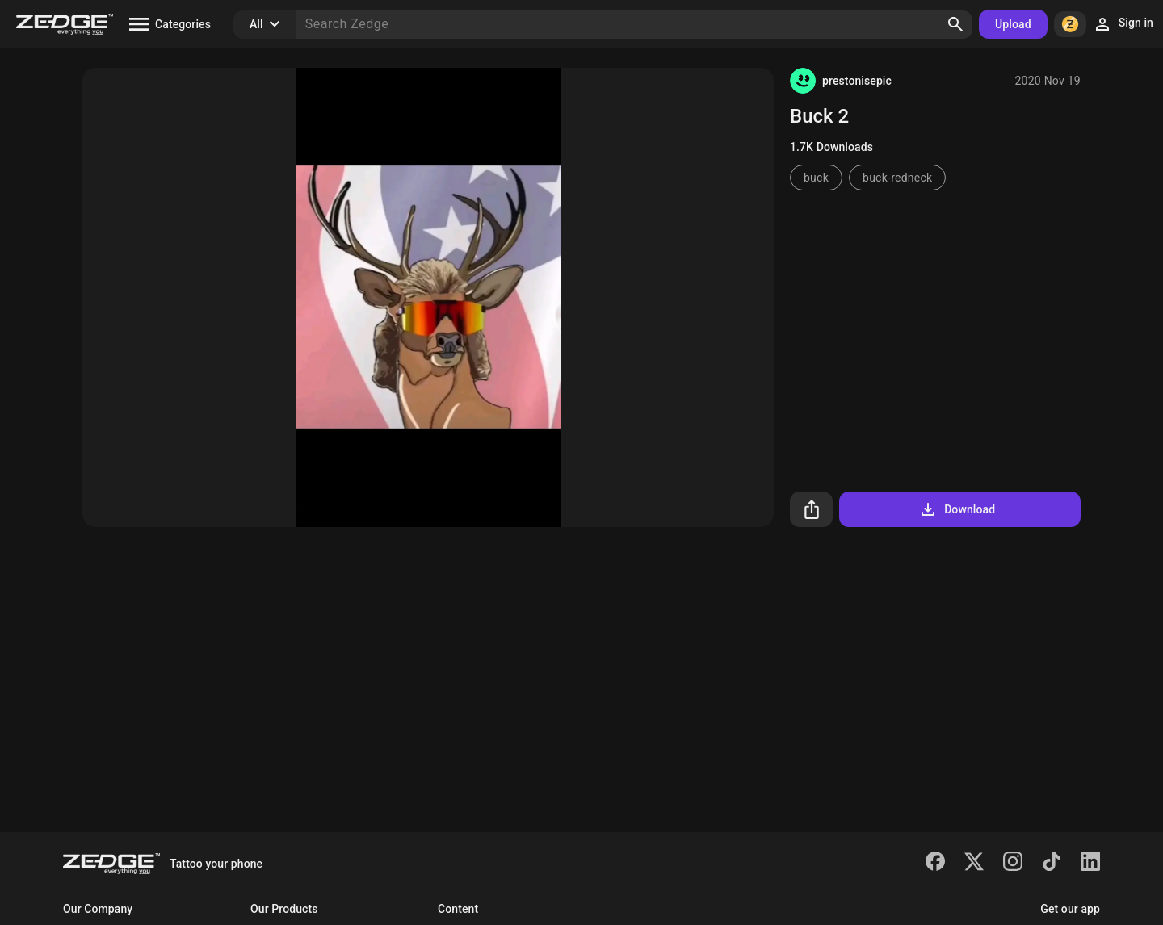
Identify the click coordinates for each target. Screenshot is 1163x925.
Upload (1013, 24)
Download (956, 509)
